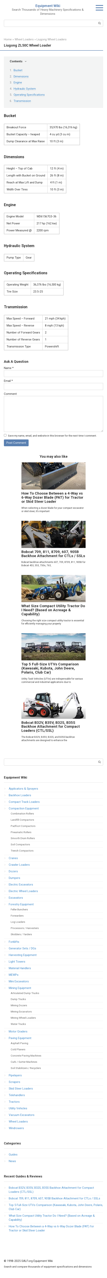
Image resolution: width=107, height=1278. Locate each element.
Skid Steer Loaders (21, 1088)
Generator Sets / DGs (22, 948)
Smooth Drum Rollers (23, 838)
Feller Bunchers (19, 909)
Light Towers (17, 961)
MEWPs (13, 975)
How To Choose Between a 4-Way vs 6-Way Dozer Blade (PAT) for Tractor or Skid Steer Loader (52, 497)
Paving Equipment (20, 1038)
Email (8, 381)
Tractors (14, 1101)
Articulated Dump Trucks (25, 993)
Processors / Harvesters (25, 928)
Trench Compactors (22, 850)
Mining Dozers (19, 1005)
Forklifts (14, 942)
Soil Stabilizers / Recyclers (26, 1068)
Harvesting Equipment (23, 955)
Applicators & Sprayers (23, 788)
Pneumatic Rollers (21, 832)
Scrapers (14, 1082)
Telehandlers (17, 1095)
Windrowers (16, 1128)
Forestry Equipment (21, 904)
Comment (10, 394)
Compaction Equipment (24, 808)
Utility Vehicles (18, 1108)
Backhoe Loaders (20, 795)
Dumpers (14, 878)
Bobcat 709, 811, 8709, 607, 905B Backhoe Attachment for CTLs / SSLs (53, 554)
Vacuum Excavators (21, 1115)
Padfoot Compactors (23, 825)
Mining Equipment (20, 988)
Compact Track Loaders (24, 802)
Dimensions (21, 76)
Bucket (18, 70)
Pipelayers (15, 1075)
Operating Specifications (29, 94)
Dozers (13, 871)
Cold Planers (18, 1049)
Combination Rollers (22, 813)
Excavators (16, 897)
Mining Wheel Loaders (23, 1017)
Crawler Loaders (19, 864)
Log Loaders (18, 921)
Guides (13, 1154)
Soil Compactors (20, 844)
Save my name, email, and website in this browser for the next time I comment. (52, 435)
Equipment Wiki (47, 6)
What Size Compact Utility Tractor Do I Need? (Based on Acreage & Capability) (53, 610)
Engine (18, 82)
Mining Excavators (21, 1011)
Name (9, 368)
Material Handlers (20, 968)
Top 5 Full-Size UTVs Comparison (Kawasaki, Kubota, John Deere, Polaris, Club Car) (50, 668)
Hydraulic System (25, 88)
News (12, 1161)
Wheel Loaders (18, 1121)
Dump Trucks (18, 999)
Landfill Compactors (22, 819)
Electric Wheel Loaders (23, 891)
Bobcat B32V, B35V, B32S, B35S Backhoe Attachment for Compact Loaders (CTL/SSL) (50, 726)
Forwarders (17, 915)
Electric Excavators (21, 884)
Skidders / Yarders (21, 934)
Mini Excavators (19, 981)
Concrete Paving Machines (26, 1055)
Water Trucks (18, 1023)
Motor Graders (18, 1031)
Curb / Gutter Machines (24, 1061)
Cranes (13, 858)
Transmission (22, 101)
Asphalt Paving (19, 1043)
